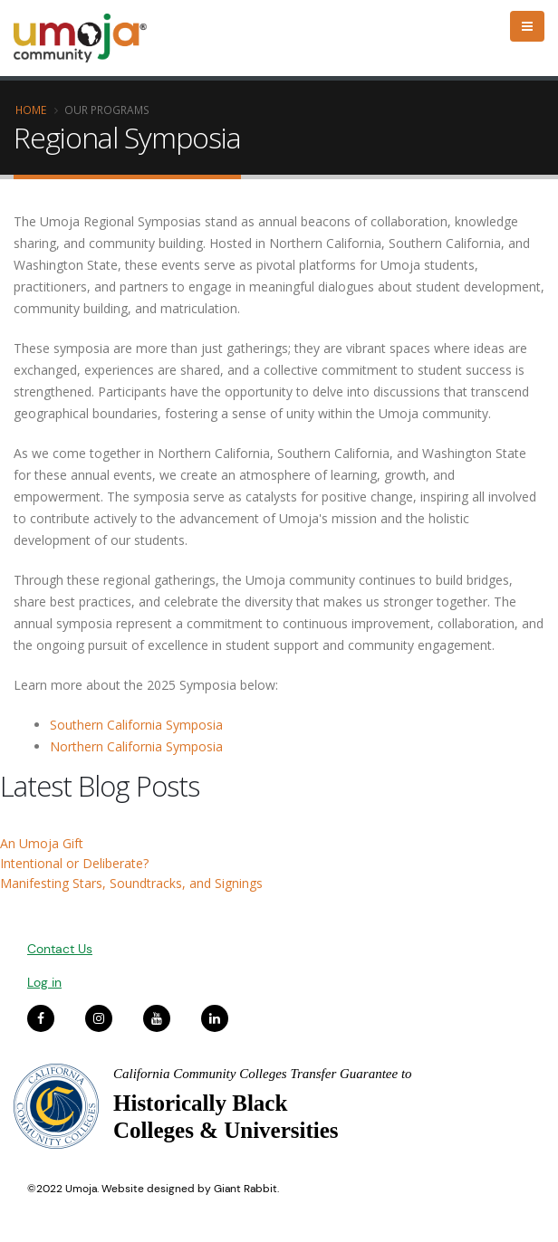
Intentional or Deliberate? (74, 863)
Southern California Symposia (136, 724)
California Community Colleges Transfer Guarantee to (262, 1073)
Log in (44, 982)
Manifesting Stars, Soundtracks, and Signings (131, 883)
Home (30, 109)
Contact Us (59, 949)
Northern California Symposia (136, 746)
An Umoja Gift (41, 843)
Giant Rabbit (245, 1188)
